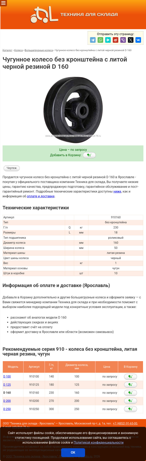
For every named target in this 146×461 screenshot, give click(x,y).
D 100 (7, 376)
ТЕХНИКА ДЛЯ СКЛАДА (73, 14)
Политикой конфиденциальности (99, 442)
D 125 (7, 384)
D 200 (7, 401)
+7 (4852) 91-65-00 (125, 423)
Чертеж (12, 168)
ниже (117, 191)
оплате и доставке (41, 196)
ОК (73, 452)
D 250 (7, 409)
